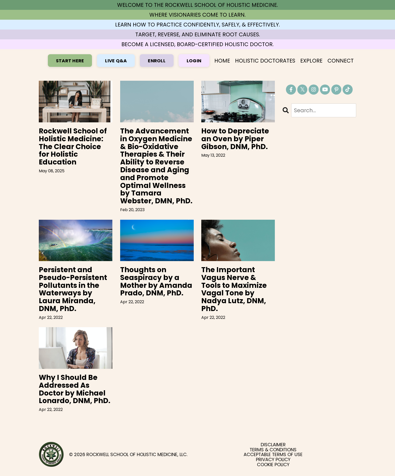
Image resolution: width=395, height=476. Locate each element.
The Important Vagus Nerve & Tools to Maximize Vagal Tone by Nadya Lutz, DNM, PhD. (234, 289)
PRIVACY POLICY (273, 459)
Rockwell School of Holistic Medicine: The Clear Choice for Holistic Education (73, 146)
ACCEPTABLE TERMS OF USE (273, 454)
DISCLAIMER (273, 444)
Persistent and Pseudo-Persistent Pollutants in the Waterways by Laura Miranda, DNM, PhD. (73, 289)
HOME (222, 61)
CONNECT (340, 61)
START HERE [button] (70, 61)
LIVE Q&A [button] (116, 61)
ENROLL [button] (157, 61)
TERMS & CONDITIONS (273, 449)
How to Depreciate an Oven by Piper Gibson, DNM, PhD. (235, 139)
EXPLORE (311, 61)
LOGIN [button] (194, 61)
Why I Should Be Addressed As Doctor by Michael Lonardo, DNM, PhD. (74, 389)
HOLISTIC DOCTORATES (265, 61)
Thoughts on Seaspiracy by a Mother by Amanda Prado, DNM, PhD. (156, 281)
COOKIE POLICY (273, 464)
